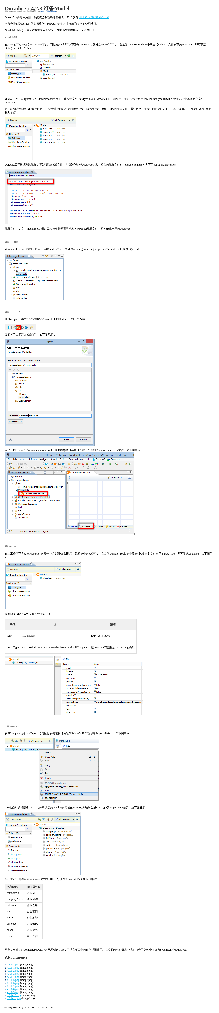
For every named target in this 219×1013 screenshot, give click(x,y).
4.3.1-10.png (14, 995)
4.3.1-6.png (13, 983)
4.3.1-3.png (13, 973)
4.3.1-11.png (14, 998)
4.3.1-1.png (13, 964)
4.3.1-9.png (13, 992)
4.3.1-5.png (13, 979)
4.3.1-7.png (13, 986)
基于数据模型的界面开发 (94, 17)
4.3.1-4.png (13, 976)
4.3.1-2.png (13, 970)
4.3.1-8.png (13, 989)
